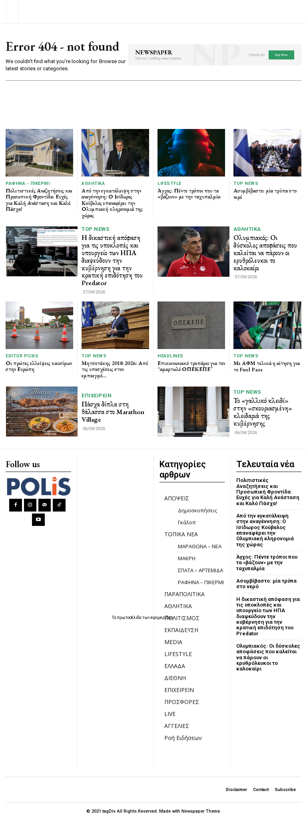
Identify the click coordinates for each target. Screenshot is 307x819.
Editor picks (22, 355)
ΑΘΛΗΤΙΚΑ (93, 183)
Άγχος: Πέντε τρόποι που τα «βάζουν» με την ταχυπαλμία (189, 193)
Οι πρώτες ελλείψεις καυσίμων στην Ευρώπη (32, 365)
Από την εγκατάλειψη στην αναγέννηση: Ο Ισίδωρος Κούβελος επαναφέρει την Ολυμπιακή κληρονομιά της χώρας (113, 203)
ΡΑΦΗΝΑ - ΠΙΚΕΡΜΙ (28, 183)
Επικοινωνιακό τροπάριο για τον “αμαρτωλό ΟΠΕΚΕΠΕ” (189, 365)
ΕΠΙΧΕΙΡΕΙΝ (97, 395)
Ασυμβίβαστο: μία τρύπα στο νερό (265, 193)
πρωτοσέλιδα (129, 617)
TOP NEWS (245, 183)
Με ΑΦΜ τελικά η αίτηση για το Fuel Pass (266, 365)
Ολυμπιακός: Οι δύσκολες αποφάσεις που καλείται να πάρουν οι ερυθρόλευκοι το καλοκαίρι (264, 252)
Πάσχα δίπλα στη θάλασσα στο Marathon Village (113, 411)
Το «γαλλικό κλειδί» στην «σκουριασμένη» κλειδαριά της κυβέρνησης (262, 410)
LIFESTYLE (169, 183)
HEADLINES (170, 355)
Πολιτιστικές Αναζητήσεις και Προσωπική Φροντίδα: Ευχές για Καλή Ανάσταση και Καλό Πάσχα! (39, 199)
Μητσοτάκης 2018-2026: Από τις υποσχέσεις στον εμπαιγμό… (115, 368)
